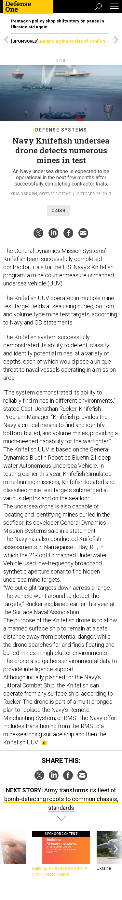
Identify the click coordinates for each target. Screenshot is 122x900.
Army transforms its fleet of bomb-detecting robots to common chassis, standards (61, 799)
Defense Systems (61, 129)
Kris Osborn (23, 194)
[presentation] (6, 854)
